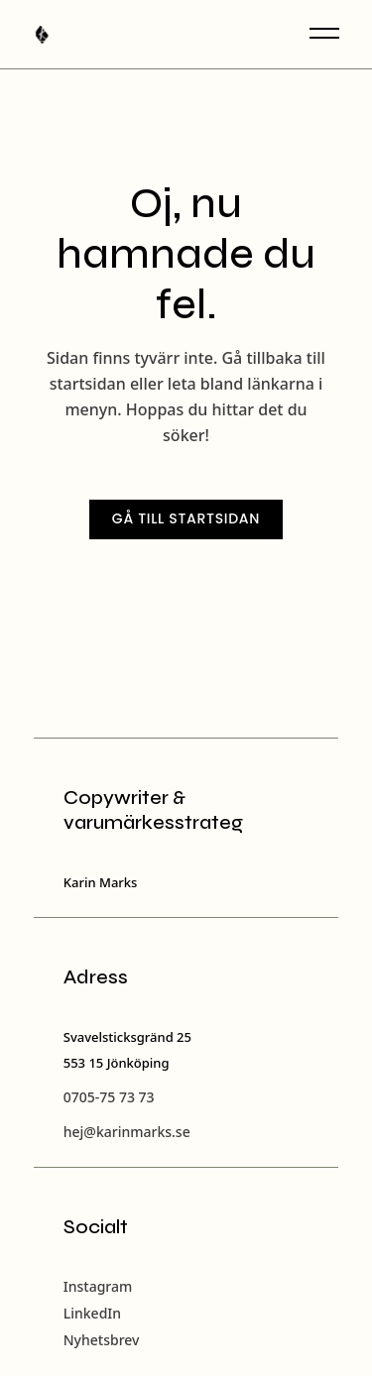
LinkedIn (92, 1313)
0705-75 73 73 (109, 1097)
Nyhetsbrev (101, 1339)
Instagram (98, 1286)
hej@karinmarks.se (126, 1131)
